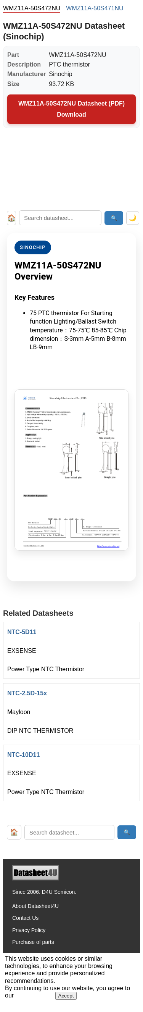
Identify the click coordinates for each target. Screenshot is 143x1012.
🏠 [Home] (11, 218)
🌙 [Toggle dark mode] (133, 218)
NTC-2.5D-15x (27, 693)
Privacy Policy (28, 930)
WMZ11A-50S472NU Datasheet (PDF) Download (71, 109)
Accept (66, 996)
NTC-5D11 (21, 632)
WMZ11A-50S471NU (94, 8)
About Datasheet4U (35, 906)
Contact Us (25, 918)
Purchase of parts (33, 942)
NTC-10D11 (23, 755)
